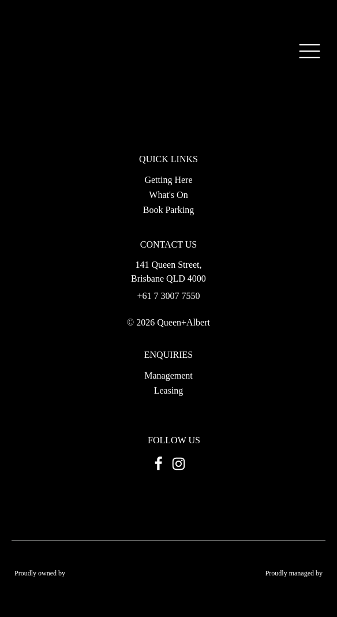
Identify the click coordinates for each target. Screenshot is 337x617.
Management (168, 375)
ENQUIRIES (168, 355)
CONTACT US (168, 244)
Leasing (169, 390)
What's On (168, 195)
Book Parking (168, 210)
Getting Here (168, 180)
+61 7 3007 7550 (168, 296)
